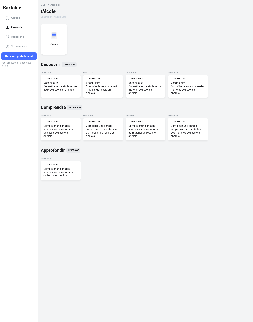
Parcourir (13, 27)
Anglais (55, 4)
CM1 (43, 4)
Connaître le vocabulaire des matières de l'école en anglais (187, 90)
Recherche (14, 37)
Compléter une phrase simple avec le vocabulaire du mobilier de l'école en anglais (101, 131)
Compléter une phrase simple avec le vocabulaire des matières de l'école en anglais (186, 131)
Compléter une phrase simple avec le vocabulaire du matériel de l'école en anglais (144, 131)
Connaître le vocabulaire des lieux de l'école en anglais (60, 88)
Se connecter (16, 46)
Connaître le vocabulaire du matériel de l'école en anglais (144, 90)
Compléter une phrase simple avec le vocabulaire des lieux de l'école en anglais (59, 131)
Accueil (12, 18)
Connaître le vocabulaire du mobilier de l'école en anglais (102, 90)
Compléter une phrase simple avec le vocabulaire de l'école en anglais (59, 172)
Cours (54, 44)
